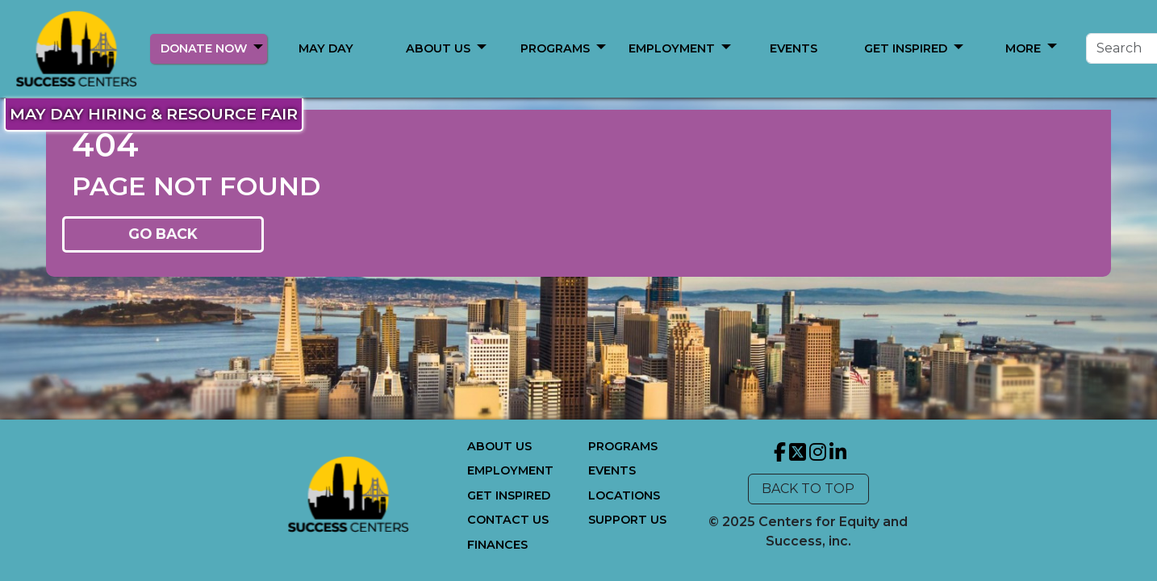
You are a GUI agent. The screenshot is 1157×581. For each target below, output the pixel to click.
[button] (258, 46)
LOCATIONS (624, 495)
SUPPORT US (627, 519)
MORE (672, 48)
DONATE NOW (204, 48)
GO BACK (163, 233)
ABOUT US (438, 48)
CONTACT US (508, 519)
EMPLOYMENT (510, 470)
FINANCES (497, 544)
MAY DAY (326, 48)
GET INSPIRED (508, 495)
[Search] (981, 48)
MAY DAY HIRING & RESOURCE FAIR (154, 113)
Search (1101, 48)
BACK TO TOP (808, 488)
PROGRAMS (555, 48)
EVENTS (612, 470)
